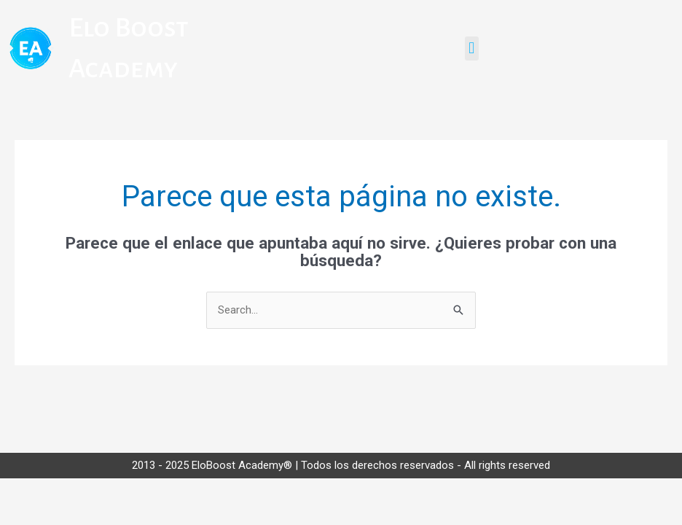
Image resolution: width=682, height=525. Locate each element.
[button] (472, 48)
